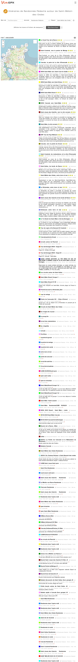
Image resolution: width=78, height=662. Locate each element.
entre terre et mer (46, 352)
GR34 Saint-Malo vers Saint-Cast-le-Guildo (54, 71)
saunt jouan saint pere (48, 473)
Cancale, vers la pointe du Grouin (51, 144)
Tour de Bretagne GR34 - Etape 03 (51, 253)
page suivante (10, 37)
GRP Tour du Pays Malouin (49, 134)
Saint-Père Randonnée (48, 468)
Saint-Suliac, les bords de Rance (51, 166)
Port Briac (44, 334)
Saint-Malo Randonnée (48, 598)
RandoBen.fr (47, 239)
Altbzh (70, 441)
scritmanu (51, 291)
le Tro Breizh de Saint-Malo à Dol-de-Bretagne (55, 219)
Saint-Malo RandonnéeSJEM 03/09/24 (54, 405)
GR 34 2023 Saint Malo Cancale (50, 415)
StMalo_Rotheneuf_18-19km (49, 522)
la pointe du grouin (46, 337)
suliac (42, 436)
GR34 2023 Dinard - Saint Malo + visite (54, 410)
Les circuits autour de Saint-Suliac (51, 272)
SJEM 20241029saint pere (49, 371)
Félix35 (62, 42)
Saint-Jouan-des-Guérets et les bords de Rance (55, 197)
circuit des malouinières (48, 321)
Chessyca (66, 412)
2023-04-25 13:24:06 (47, 618)
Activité (26, 20)
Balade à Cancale (46, 446)
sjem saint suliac (46, 376)
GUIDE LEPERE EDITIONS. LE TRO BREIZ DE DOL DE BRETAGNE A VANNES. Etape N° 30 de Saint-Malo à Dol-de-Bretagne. (57, 260)
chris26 (49, 248)
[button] (6, 55)
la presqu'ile (44, 316)
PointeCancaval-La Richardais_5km (52, 289)
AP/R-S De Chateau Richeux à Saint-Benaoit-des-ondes (58, 455)
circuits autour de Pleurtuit (49, 242)
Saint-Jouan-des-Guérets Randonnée (53, 477)
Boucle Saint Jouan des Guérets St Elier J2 (54, 560)
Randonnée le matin (47, 627)
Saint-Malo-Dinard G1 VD (48, 282)
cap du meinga (45, 294)
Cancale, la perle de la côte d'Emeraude (54, 62)
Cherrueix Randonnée (47, 487)
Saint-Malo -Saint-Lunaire (49, 400)
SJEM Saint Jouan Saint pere (50, 463)
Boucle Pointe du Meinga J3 (49, 566)
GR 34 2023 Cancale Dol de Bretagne (52, 420)
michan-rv (41, 296)
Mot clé (3, 20)
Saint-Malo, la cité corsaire (49, 124)
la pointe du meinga (47, 342)
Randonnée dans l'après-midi (50, 497)
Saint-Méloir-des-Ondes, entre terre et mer (54, 175)
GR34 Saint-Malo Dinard (48, 92)
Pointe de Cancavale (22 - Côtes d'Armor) (54, 299)
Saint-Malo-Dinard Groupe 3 (49, 277)
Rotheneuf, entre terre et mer (51, 210)
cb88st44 (56, 230)
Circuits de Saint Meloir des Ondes (51, 307)
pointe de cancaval (46, 356)
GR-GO (73, 73)
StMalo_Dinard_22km (47, 516)
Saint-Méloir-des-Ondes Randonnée (52, 451)
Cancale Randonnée (47, 641)
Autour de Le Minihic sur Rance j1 (51, 553)
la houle (43, 331)
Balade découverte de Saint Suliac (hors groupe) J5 (57, 580)
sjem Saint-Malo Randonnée (49, 511)
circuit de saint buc (46, 361)
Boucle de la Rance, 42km (49, 426)
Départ (53, 20)
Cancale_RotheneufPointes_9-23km (52, 528)
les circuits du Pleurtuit (48, 539)
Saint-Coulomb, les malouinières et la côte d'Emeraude (58, 154)
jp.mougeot (49, 279)
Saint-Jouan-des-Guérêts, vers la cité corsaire (56, 112)
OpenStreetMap (23, 79)
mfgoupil (70, 436)
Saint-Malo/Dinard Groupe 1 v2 (50, 385)
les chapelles (45, 326)
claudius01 (56, 301)
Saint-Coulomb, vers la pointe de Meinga (54, 50)
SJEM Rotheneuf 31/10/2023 (49, 534)
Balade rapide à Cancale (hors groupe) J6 (54, 592)
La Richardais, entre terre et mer (51, 187)
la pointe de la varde (47, 347)
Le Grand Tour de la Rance (49, 40)
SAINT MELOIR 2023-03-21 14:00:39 (52, 656)
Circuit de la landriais (47, 366)
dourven (49, 373)
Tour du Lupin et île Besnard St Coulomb (53, 228)
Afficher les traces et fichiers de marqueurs (28, 27)
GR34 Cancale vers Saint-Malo (51, 103)
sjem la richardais (46, 380)
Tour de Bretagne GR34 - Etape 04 (51, 246)
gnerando (47, 518)
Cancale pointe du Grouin (48, 237)
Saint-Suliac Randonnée (48, 632)
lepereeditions (72, 262)
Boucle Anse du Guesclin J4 (49, 574)
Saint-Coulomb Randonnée (49, 646)
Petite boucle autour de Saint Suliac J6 (54, 586)
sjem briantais (45, 506)
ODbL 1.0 (35, 79)
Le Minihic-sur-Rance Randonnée (51, 482)
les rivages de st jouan (48, 311)
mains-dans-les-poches (57, 428)
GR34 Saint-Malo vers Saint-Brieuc (51, 82)
